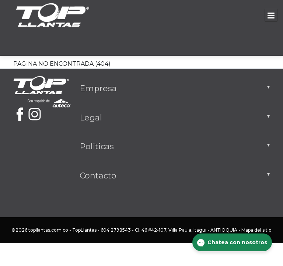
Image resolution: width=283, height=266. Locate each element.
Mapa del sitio (256, 230)
